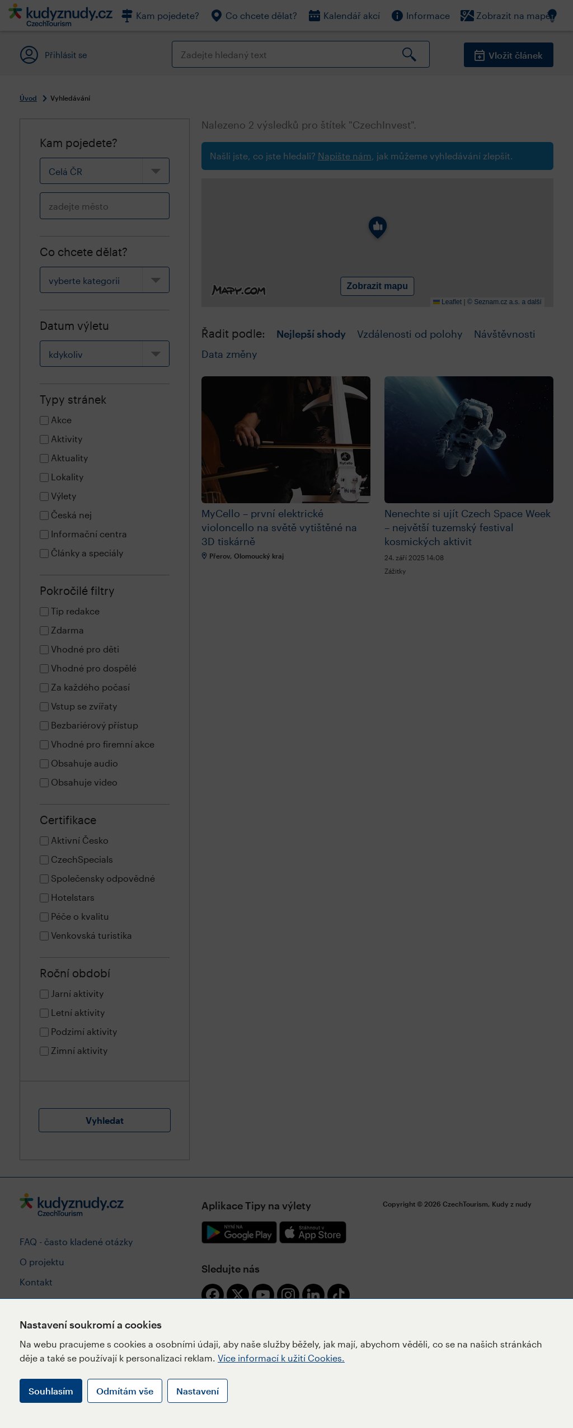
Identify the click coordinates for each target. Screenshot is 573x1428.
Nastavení (197, 1391)
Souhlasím (51, 1391)
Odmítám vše (124, 1391)
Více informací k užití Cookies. (281, 1358)
